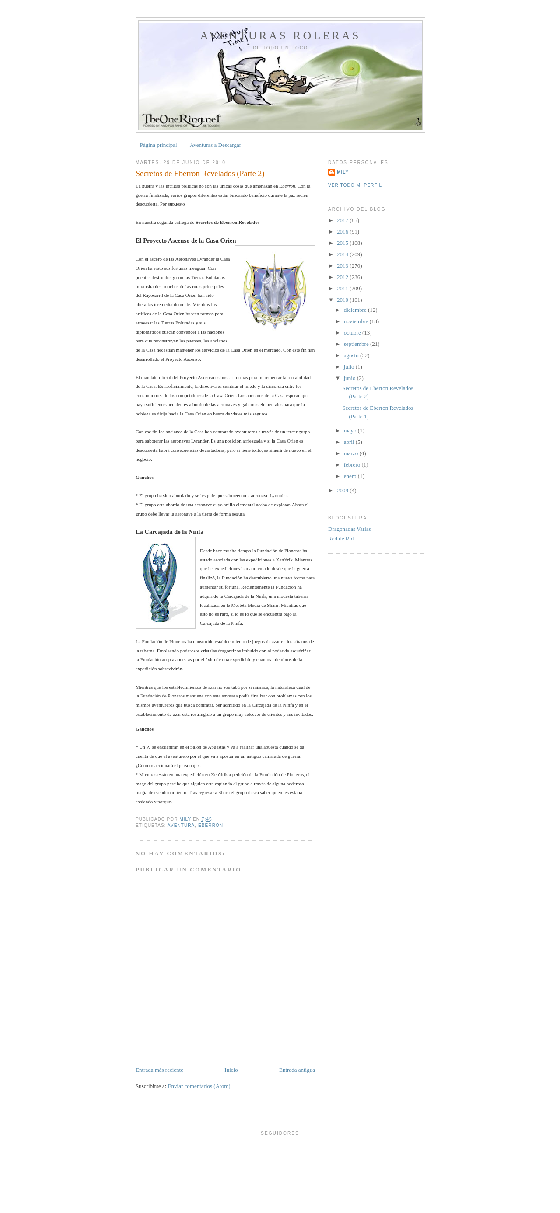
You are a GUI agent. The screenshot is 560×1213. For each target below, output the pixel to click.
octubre (353, 332)
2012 (343, 277)
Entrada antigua (297, 1070)
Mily (343, 172)
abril (350, 442)
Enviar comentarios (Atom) (199, 1086)
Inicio (231, 1070)
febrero (353, 464)
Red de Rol (341, 538)
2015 (343, 243)
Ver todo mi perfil (355, 185)
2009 (343, 490)
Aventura (181, 825)
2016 (343, 231)
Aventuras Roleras (280, 35)
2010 (343, 299)
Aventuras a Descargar (215, 145)
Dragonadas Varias (349, 529)
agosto (352, 355)
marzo (352, 453)
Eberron (210, 825)
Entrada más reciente (159, 1070)
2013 (343, 265)
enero (351, 476)
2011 (343, 288)
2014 (343, 254)
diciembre (356, 310)
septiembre (357, 344)
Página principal (158, 145)
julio (350, 366)
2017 (343, 220)
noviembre (357, 321)
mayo (351, 430)
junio (350, 378)
